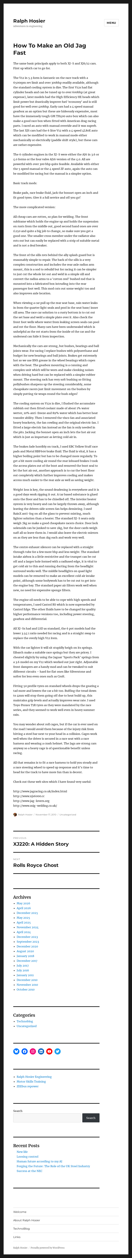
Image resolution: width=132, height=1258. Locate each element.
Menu (111, 22)
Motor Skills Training (31, 1081)
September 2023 (28, 941)
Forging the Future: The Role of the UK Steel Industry (53, 1166)
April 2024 (24, 932)
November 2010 (27, 984)
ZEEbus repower (27, 1086)
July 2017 (23, 965)
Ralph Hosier (29, 21)
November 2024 (27, 927)
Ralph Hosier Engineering (34, 1076)
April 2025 (24, 922)
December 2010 (27, 980)
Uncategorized (67, 814)
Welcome (19, 1212)
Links (16, 1237)
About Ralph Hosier (26, 1220)
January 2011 (25, 975)
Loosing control (27, 1156)
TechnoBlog (21, 1228)
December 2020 (27, 946)
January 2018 (25, 956)
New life (22, 1152)
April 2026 (24, 908)
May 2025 (23, 917)
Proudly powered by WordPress (48, 1247)
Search (18, 1111)
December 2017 (27, 960)
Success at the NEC (29, 1171)
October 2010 (26, 989)
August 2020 (25, 951)
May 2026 (23, 903)
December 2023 (27, 937)
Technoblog (25, 1021)
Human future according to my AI (39, 1161)
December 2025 (27, 913)
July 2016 (23, 970)
